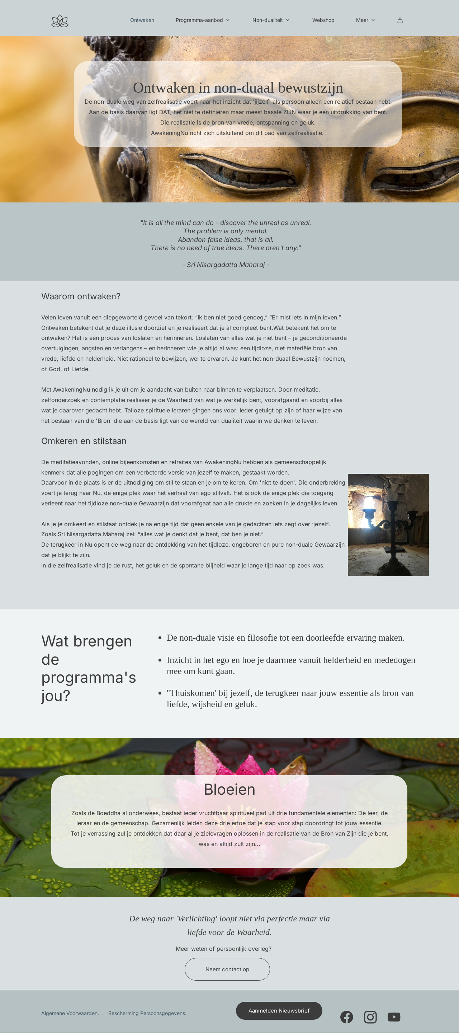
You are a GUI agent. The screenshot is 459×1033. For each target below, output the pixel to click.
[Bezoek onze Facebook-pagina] (346, 1017)
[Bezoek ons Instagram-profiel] (370, 1017)
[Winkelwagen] (400, 20)
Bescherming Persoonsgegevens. (147, 1013)
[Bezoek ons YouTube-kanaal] (394, 1017)
